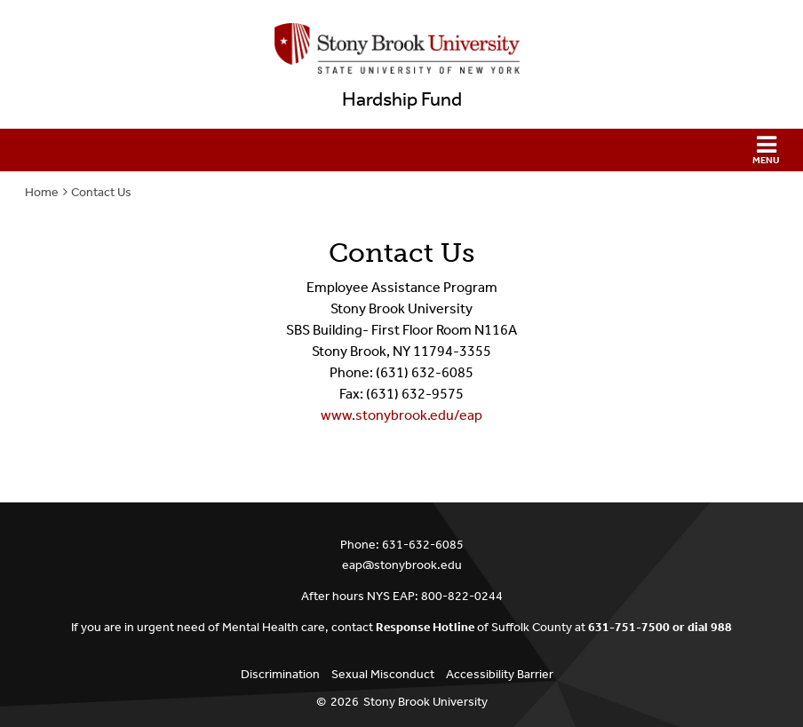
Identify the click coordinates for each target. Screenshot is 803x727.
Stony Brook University (425, 701)
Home (42, 192)
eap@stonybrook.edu (402, 565)
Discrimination (280, 674)
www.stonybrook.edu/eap (401, 415)
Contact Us (101, 192)
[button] (401, 150)
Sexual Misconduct (382, 674)
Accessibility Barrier (499, 674)
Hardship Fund (402, 99)
